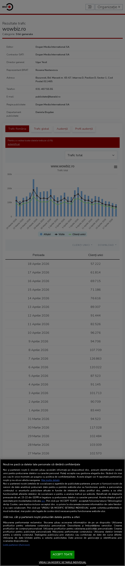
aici (43, 500)
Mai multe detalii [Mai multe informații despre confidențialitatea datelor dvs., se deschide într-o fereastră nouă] (50, 480)
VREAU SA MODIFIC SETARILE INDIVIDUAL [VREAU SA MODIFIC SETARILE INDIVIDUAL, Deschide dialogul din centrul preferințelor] (62, 562)
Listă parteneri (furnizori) (16, 544)
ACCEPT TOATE (63, 554)
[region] (62, 512)
